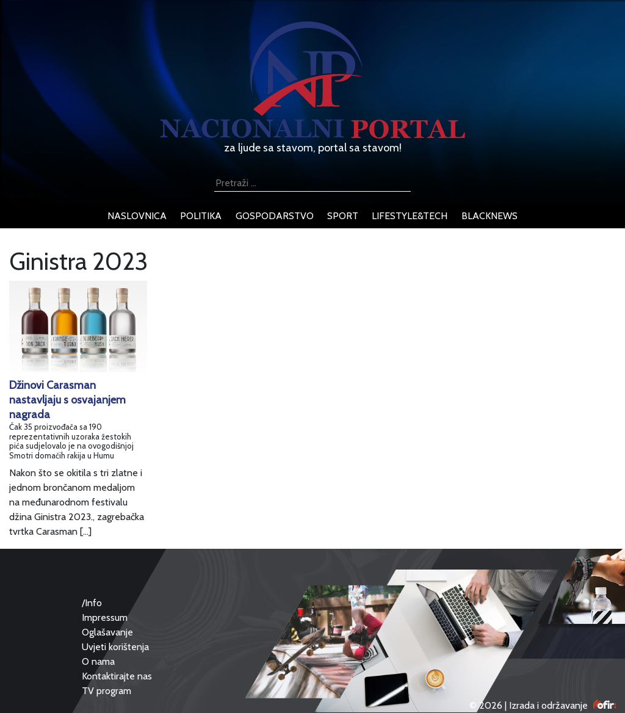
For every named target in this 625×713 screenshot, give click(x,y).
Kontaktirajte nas (117, 676)
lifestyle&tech (409, 216)
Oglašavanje (107, 632)
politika (201, 216)
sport (342, 216)
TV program (106, 691)
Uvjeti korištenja (115, 647)
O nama (98, 661)
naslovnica (137, 216)
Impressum (105, 617)
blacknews (489, 216)
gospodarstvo (275, 216)
